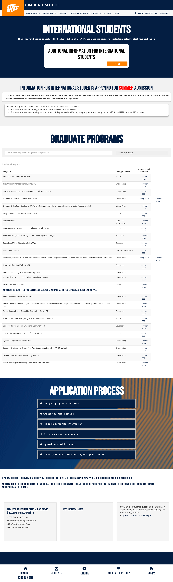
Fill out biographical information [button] (61, 423)
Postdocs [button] (107, 13)
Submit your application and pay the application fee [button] (73, 454)
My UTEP (141, 13)
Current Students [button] (50, 13)
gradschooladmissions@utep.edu (138, 515)
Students (56, 571)
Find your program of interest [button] (59, 403)
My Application (91, 478)
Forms (152, 571)
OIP (117, 64)
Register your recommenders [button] (59, 434)
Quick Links (165, 13)
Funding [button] (63, 13)
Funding (84, 571)
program (11, 487)
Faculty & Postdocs (119, 571)
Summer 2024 (144, 177)
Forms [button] (117, 13)
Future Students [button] (32, 13)
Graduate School (42, 5)
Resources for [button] (151, 13)
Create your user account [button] (57, 413)
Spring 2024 (144, 198)
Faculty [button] (97, 13)
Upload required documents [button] (58, 444)
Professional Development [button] (80, 13)
